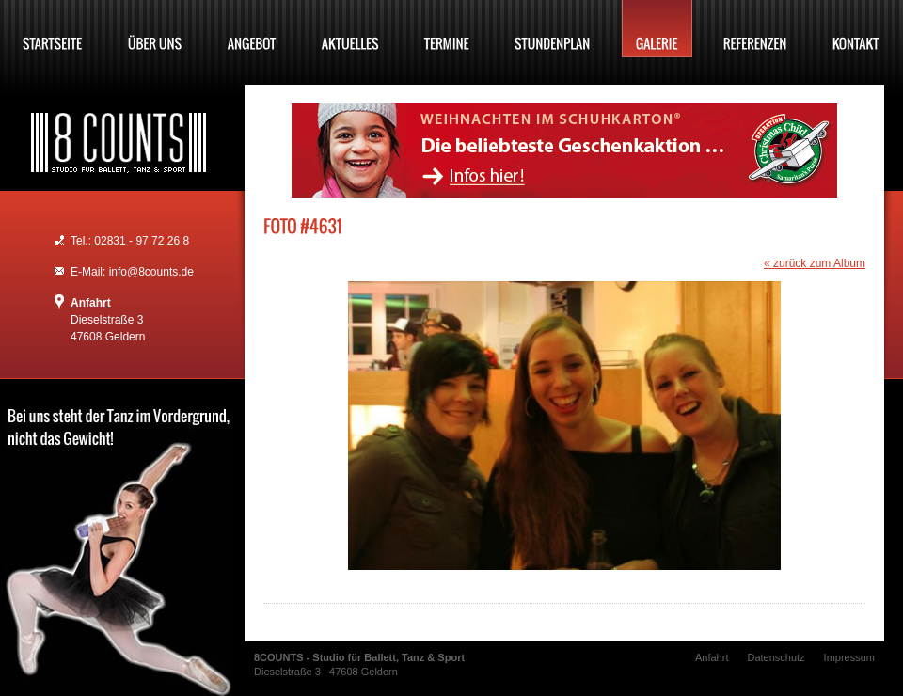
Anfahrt (91, 302)
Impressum (849, 657)
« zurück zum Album (814, 263)
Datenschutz (775, 657)
